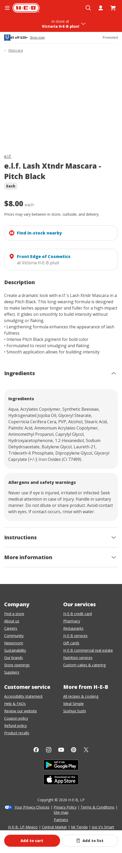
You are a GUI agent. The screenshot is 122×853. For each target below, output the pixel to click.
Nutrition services (78, 657)
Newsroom (13, 642)
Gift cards (71, 642)
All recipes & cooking (80, 696)
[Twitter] (86, 749)
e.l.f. (7, 156)
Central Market (54, 827)
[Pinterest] (73, 749)
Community (14, 635)
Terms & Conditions (97, 807)
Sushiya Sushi (74, 710)
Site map (61, 812)
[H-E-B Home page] (26, 8)
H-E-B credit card (77, 613)
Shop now (37, 38)
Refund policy (15, 725)
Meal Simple (73, 703)
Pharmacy (71, 621)
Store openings (17, 664)
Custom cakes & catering (84, 664)
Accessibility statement (23, 696)
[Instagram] (48, 749)
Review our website (20, 710)
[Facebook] (36, 749)
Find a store (14, 613)
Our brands (13, 657)
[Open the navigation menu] (7, 8)
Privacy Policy (65, 807)
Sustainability (15, 650)
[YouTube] (61, 749)
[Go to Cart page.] (113, 8)
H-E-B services (75, 635)
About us (11, 621)
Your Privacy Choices (31, 807)
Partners (61, 819)
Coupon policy (16, 718)
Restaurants (73, 628)
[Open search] (88, 8)
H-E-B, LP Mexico (23, 827)
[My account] (100, 8)
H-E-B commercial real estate (88, 650)
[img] (61, 104)
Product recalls (16, 732)
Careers (10, 628)
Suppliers (11, 672)
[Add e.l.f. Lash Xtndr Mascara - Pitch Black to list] (90, 841)
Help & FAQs (15, 703)
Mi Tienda (79, 827)
